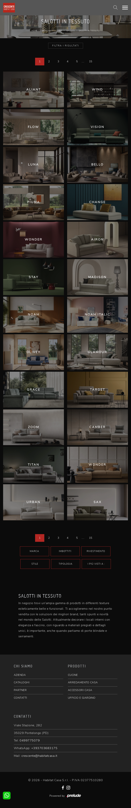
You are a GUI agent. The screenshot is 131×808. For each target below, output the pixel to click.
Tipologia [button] (66, 563)
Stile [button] (34, 563)
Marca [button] (34, 551)
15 (90, 61)
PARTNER (20, 690)
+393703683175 (44, 748)
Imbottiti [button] (65, 551)
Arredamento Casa (51, 30)
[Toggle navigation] (125, 8)
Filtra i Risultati (65, 45)
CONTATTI (20, 698)
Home (34, 30)
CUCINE (73, 675)
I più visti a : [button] (96, 563)
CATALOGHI (22, 682)
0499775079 (30, 740)
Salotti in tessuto (89, 30)
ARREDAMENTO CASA (83, 682)
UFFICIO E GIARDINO (82, 698)
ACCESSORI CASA (80, 690)
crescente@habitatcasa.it (39, 756)
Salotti (70, 30)
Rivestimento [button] (96, 551)
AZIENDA (20, 675)
